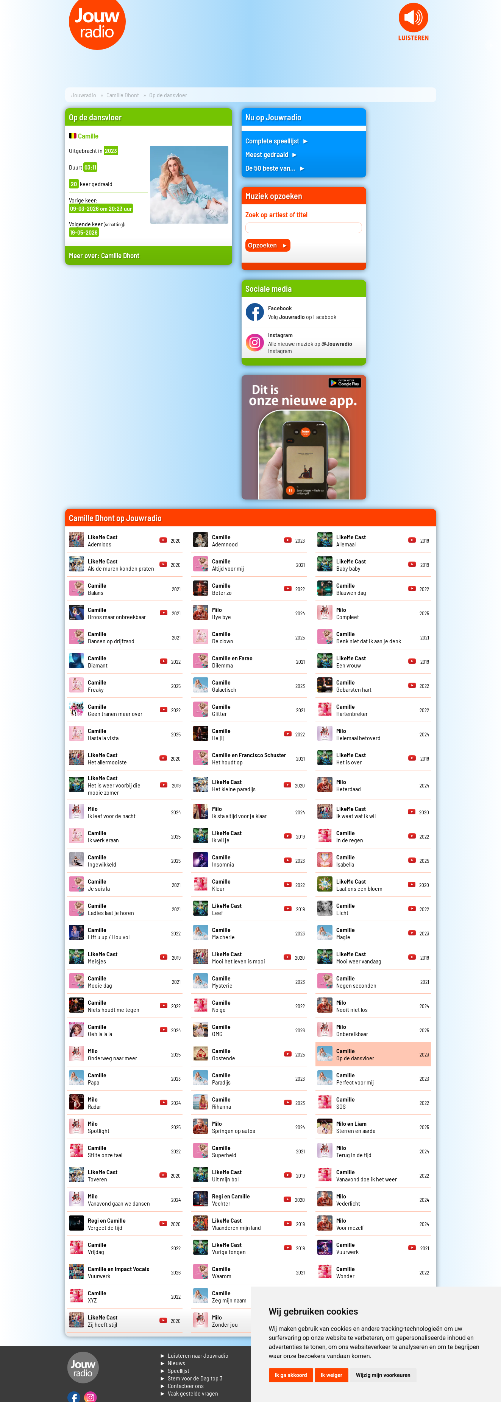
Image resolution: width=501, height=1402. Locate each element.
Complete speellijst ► (277, 140)
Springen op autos (233, 1127)
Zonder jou (225, 1320)
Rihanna (221, 1102)
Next (491, 45)
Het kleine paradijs (234, 785)
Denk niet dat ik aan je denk (368, 637)
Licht (345, 909)
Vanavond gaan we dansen (119, 1199)
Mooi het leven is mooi (238, 957)
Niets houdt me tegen (113, 1006)
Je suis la (99, 885)
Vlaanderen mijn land (236, 1224)
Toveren (102, 1175)
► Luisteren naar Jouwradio (194, 1355)
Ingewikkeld (102, 860)
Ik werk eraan (103, 836)
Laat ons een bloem (359, 885)
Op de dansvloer (355, 1054)
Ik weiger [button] (331, 1375)
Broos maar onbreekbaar (117, 613)
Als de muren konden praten (121, 564)
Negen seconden (356, 981)
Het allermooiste (107, 758)
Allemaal (351, 540)
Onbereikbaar (352, 1030)
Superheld (224, 1151)
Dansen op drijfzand (111, 637)
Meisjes (102, 957)
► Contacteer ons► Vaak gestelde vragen (189, 1389)
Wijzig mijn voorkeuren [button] (383, 1375)
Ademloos (102, 540)
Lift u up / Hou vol (109, 933)
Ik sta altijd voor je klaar (239, 812)
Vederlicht (348, 1199)
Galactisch (224, 685)
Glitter (221, 710)
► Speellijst (175, 1370)
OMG (221, 1030)
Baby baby (351, 564)
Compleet (347, 613)
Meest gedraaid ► (271, 154)
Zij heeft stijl (102, 1320)
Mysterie (222, 981)
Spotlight (98, 1127)
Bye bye (221, 613)
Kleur (221, 885)
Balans (97, 589)
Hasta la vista (103, 734)
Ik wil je (227, 836)
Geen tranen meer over (115, 710)
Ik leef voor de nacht (112, 812)
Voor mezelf (350, 1224)
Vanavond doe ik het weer (366, 1175)
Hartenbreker (352, 710)
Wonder (345, 1272)
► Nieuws (173, 1362)
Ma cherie (223, 933)
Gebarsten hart (353, 685)
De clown (222, 637)
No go (221, 1006)
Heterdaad (348, 785)
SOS (345, 1102)
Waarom (221, 1272)
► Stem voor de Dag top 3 (191, 1378)
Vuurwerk (347, 1248)
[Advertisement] (148, 342)
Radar (94, 1102)
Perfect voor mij (355, 1078)
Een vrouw (351, 661)
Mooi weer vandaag (358, 957)
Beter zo (222, 589)
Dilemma (232, 661)
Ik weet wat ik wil (356, 812)
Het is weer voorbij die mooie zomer (114, 785)
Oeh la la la (100, 1030)
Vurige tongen (229, 1248)
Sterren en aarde (356, 1127)
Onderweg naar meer (112, 1054)
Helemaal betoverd (358, 734)
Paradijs (221, 1078)
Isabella (345, 860)
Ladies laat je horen (111, 909)
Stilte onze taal (105, 1151)
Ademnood (225, 540)
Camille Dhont (122, 94)
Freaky (97, 685)
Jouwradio (83, 94)
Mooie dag (100, 981)
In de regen (349, 836)
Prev (10, 45)
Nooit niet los (352, 1006)
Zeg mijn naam (229, 1296)
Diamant (98, 661)
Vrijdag (97, 1248)
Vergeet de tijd (107, 1224)
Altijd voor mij (228, 564)
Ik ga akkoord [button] (291, 1375)
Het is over (351, 758)
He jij (221, 734)
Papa (97, 1078)
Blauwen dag (351, 589)
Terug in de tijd (353, 1151)
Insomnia (223, 860)
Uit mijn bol (227, 1175)
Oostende (223, 1054)
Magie (345, 933)
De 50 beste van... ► (275, 167)
